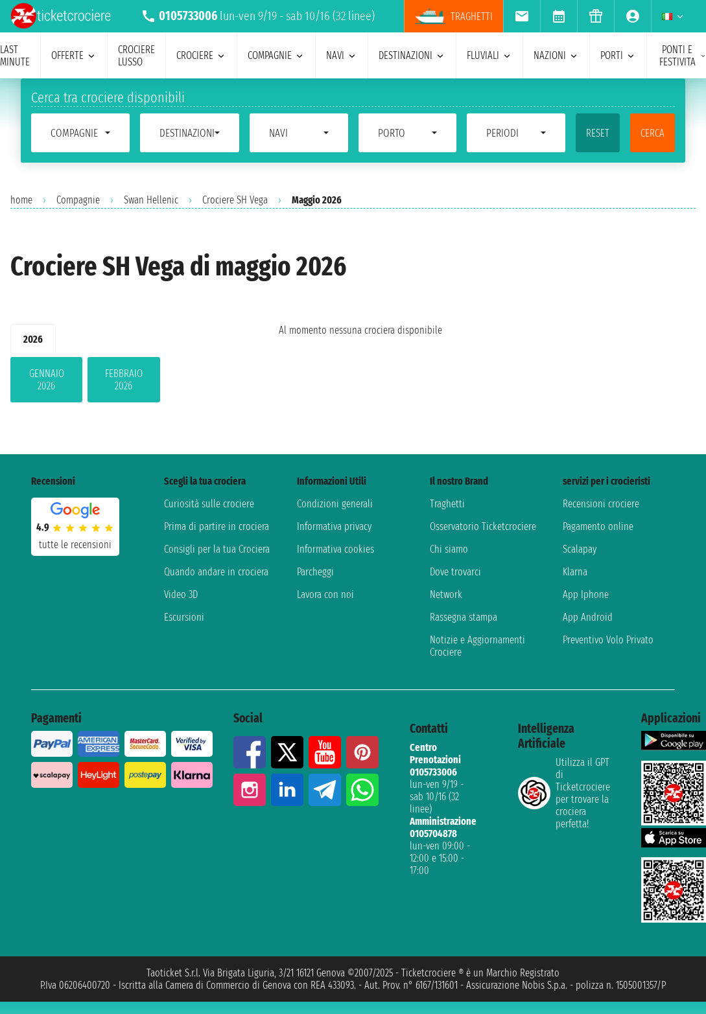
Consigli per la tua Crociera (217, 549)
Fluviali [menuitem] (489, 55)
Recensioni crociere (601, 504)
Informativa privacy (334, 526)
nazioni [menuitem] (556, 55)
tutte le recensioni (75, 544)
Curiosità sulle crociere (209, 504)
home (21, 200)
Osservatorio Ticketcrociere (483, 526)
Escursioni (184, 617)
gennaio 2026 (46, 379)
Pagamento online (598, 526)
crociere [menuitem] (201, 55)
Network (446, 594)
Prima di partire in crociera (216, 526)
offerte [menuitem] (74, 55)
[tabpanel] (123, 382)
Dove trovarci (455, 572)
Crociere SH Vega (235, 200)
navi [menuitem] (341, 55)
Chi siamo (449, 549)
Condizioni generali (335, 504)
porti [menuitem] (618, 55)
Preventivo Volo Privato (608, 640)
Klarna (575, 572)
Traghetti (447, 504)
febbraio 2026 (124, 379)
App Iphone (586, 594)
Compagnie (78, 200)
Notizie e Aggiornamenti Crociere (477, 646)
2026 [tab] (33, 339)
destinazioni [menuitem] (412, 55)
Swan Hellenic (151, 200)
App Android (588, 617)
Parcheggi (315, 572)
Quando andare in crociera (216, 572)
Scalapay (579, 549)
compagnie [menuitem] (276, 55)
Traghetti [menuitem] (454, 16)
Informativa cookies (335, 549)
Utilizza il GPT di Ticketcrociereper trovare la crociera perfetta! (564, 793)
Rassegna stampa (463, 617)
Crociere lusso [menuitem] (136, 55)
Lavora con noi (325, 594)
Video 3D (181, 594)
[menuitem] (521, 16)
